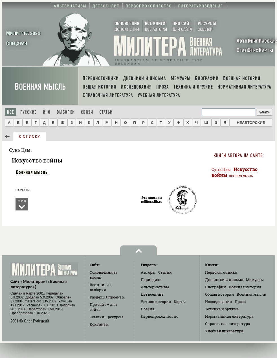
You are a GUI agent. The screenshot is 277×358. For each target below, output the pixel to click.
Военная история (245, 286)
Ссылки (106, 316)
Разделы (107, 297)
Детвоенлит (152, 294)
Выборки (66, 112)
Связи (87, 112)
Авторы (148, 272)
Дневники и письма (224, 279)
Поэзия (147, 308)
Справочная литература (227, 323)
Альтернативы (155, 286)
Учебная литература (224, 330)
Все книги (101, 287)
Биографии (215, 286)
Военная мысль (40, 87)
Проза (240, 301)
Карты (180, 301)
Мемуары (255, 279)
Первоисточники (221, 272)
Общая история (219, 294)
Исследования (218, 301)
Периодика (151, 279)
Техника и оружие (222, 308)
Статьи (106, 112)
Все (10, 112)
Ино (46, 112)
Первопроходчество (159, 316)
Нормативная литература (229, 316)
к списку (29, 137)
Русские (28, 112)
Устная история (156, 301)
